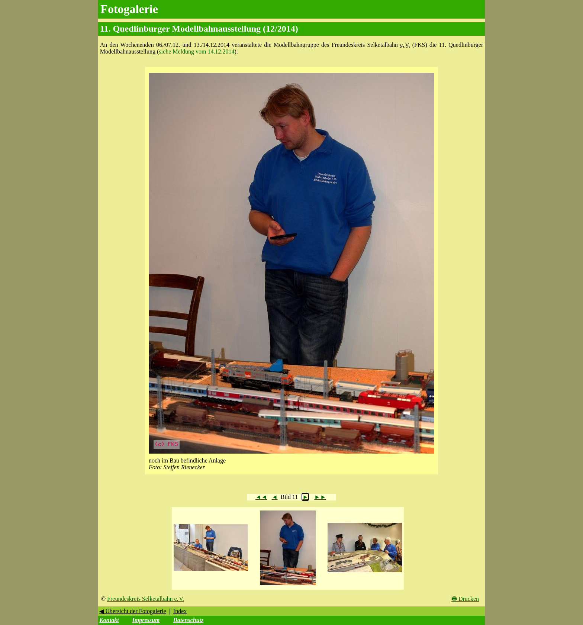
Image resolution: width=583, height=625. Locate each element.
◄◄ (261, 497)
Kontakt (109, 620)
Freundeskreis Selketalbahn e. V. (145, 599)
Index (180, 611)
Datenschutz (188, 620)
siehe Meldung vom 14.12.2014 (196, 51)
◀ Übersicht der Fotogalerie (132, 611)
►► (320, 497)
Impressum (146, 620)
